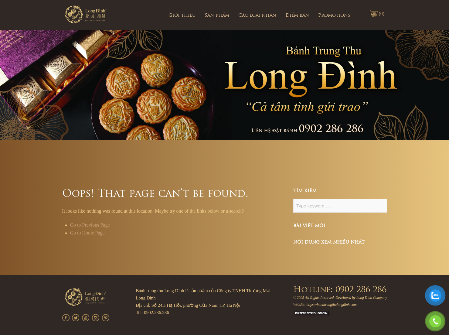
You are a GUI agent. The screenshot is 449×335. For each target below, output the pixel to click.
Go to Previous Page (90, 224)
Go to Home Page (87, 232)
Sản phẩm (217, 15)
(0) (382, 13)
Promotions (334, 15)
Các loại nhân (257, 15)
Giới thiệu (182, 15)
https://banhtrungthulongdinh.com (332, 305)
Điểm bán (297, 15)
